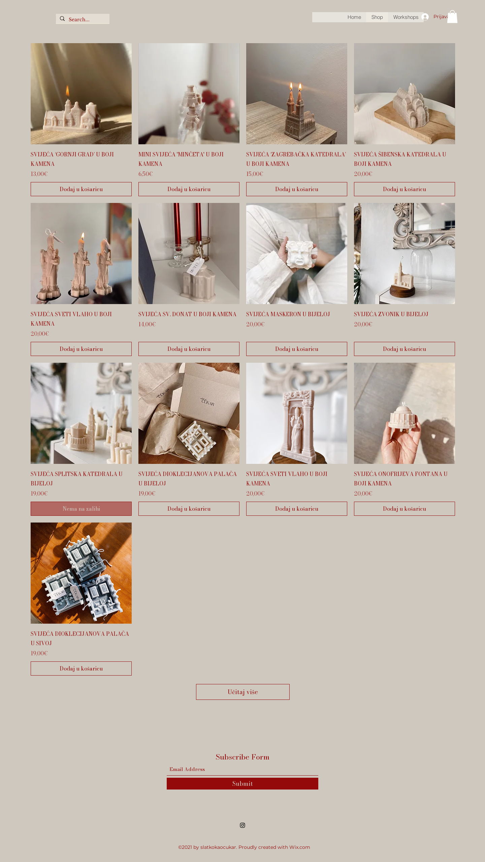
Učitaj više (243, 691)
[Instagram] (242, 825)
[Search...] (82, 20)
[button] (452, 16)
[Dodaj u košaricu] (81, 189)
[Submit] (242, 784)
